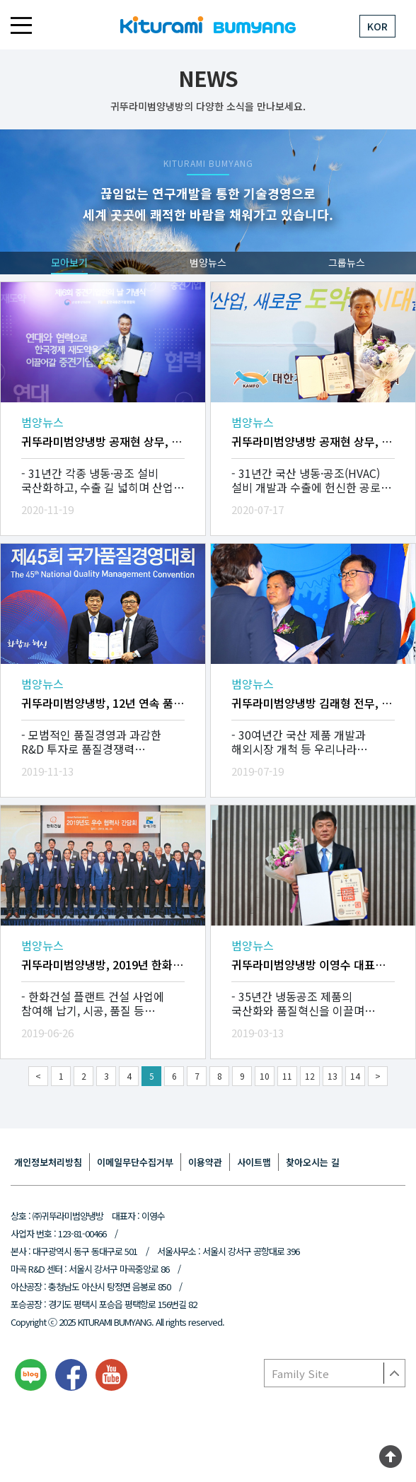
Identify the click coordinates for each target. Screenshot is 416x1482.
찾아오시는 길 (313, 1162)
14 (355, 1076)
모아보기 (69, 262)
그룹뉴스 (346, 262)
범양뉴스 (208, 262)
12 (310, 1076)
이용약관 (205, 1162)
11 (287, 1076)
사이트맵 (254, 1162)
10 (265, 1076)
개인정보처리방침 (48, 1162)
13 (332, 1076)
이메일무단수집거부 (135, 1162)
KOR (377, 26)
